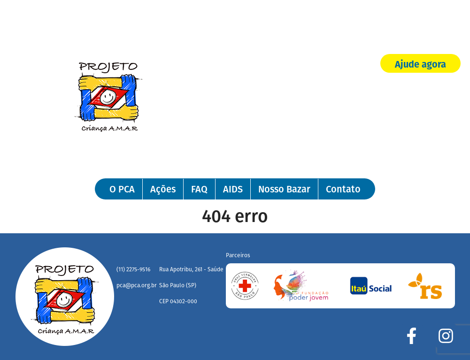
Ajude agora (420, 64)
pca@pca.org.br (136, 285)
